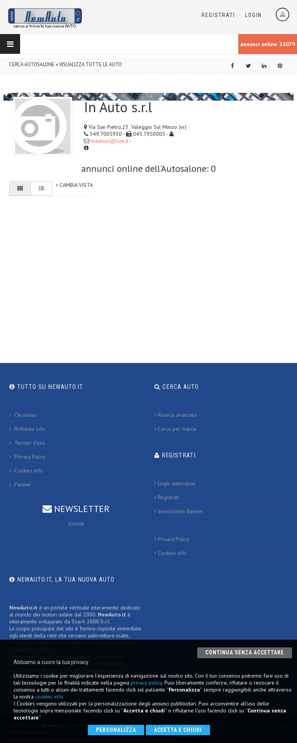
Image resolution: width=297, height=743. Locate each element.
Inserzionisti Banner (178, 511)
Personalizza (116, 730)
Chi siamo (22, 414)
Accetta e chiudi (178, 730)
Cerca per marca (175, 428)
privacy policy (146, 682)
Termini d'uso (27, 442)
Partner (20, 484)
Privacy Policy (27, 456)
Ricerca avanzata (175, 414)
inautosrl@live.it (109, 140)
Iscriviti (76, 523)
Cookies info (26, 470)
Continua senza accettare (244, 652)
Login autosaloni (174, 483)
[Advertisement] (148, 261)
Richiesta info (27, 428)
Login (253, 15)
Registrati (218, 15)
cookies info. (49, 696)
